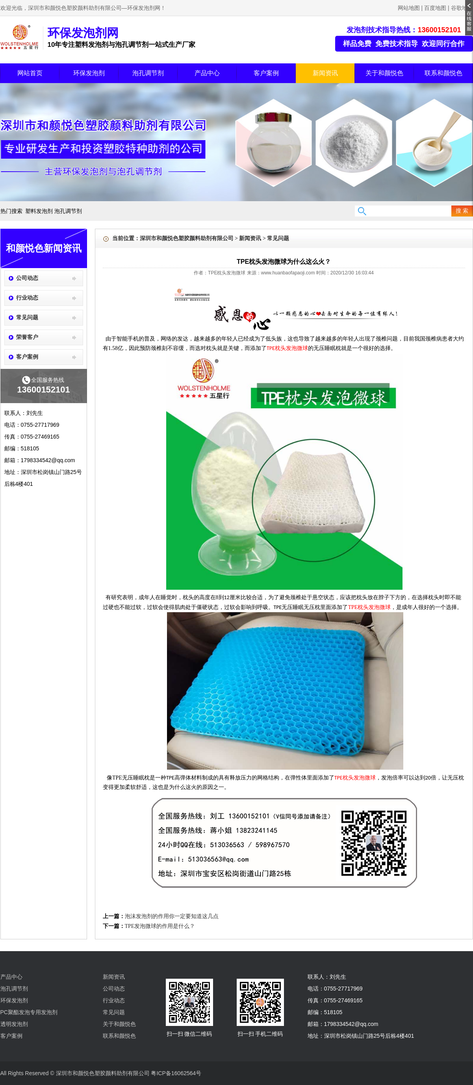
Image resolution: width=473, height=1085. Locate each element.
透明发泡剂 (14, 1024)
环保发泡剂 (89, 73)
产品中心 (207, 73)
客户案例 (266, 73)
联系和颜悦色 (443, 73)
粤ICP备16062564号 (176, 1073)
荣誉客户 (27, 337)
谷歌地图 (462, 8)
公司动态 (27, 278)
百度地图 (435, 8)
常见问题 (27, 317)
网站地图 (409, 8)
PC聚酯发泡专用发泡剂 (29, 1012)
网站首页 (30, 73)
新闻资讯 (325, 73)
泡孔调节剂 (148, 73)
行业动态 (27, 298)
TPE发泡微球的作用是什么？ (160, 926)
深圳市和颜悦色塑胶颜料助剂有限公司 (187, 238)
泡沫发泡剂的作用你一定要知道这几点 (172, 916)
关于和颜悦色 (384, 73)
